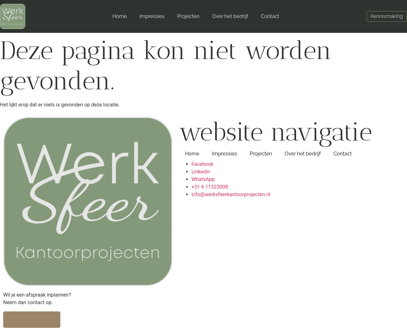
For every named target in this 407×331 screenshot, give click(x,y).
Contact (270, 16)
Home (119, 16)
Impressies (151, 16)
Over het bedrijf (230, 16)
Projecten (188, 16)
